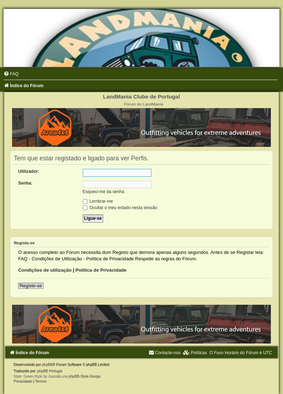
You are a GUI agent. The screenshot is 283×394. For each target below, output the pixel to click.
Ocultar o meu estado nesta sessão (120, 207)
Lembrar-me (98, 201)
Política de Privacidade (101, 270)
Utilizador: (28, 171)
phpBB (47, 365)
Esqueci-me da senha (103, 191)
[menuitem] (11, 73)
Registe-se (31, 285)
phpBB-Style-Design (85, 376)
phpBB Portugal (49, 371)
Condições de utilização (44, 270)
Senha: (25, 183)
